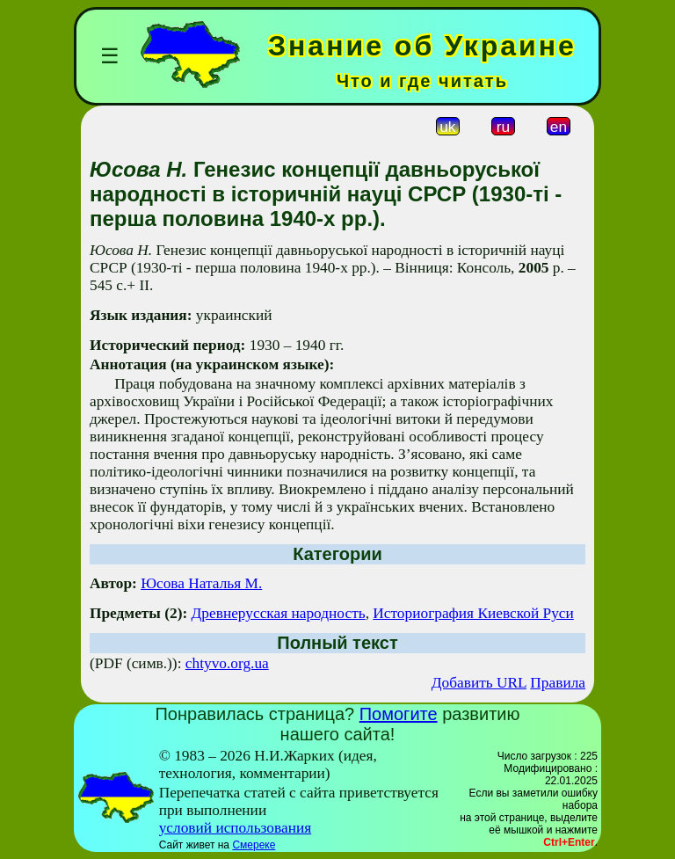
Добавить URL (479, 682)
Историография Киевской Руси (473, 613)
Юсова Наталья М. (201, 583)
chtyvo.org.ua (227, 663)
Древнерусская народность (279, 613)
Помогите (398, 714)
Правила (557, 682)
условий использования (235, 827)
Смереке (253, 845)
